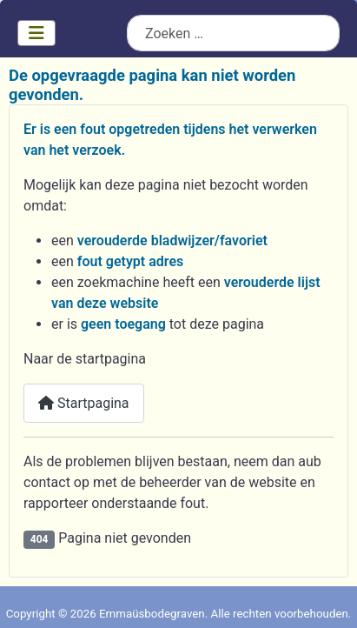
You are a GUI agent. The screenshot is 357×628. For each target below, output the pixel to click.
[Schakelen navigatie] (36, 33)
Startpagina (83, 403)
